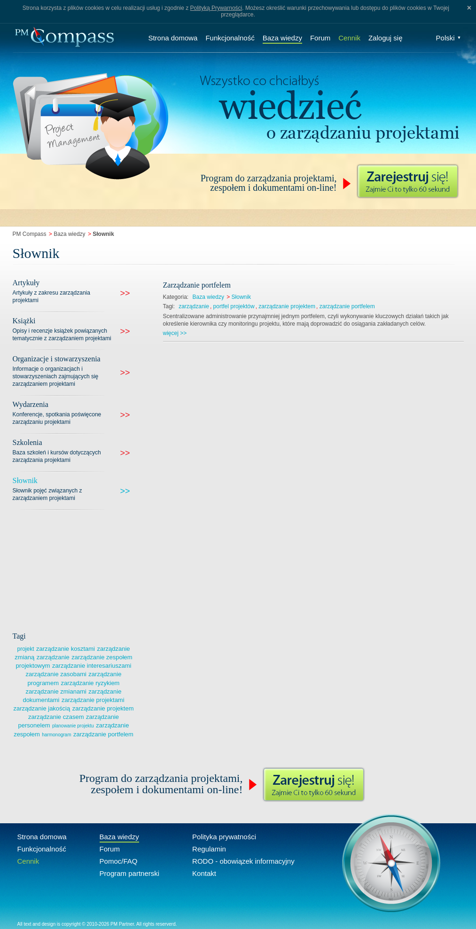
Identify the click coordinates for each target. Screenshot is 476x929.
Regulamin (209, 849)
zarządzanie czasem (56, 716)
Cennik (349, 38)
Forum (320, 38)
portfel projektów (234, 306)
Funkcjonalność (229, 38)
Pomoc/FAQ (119, 861)
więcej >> (175, 333)
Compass (64, 37)
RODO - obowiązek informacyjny (243, 861)
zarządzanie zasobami (56, 674)
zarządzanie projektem (286, 306)
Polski (448, 38)
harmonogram (56, 734)
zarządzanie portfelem (103, 734)
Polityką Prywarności (216, 8)
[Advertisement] (83, 569)
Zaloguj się (385, 38)
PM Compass (30, 234)
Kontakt (204, 873)
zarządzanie (194, 306)
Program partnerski (130, 873)
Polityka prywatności (224, 837)
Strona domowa (172, 38)
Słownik (241, 297)
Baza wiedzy (282, 38)
